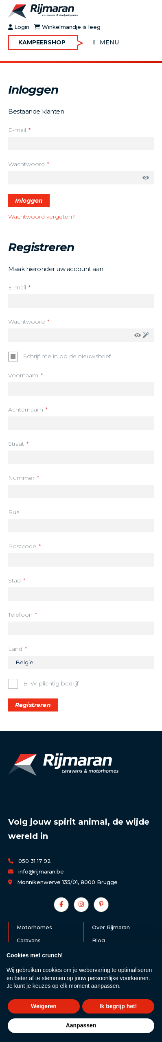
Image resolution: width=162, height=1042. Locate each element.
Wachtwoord (26, 164)
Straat (16, 443)
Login (18, 27)
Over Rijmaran (111, 927)
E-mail (17, 130)
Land (15, 648)
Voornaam (23, 375)
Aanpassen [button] (81, 1025)
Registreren (33, 705)
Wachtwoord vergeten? (41, 216)
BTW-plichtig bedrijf (51, 683)
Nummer (21, 478)
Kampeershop (42, 42)
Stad (14, 580)
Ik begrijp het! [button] (118, 1006)
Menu (109, 42)
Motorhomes (34, 927)
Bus (13, 512)
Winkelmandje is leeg (67, 27)
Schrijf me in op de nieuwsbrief (67, 356)
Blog (98, 940)
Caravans (29, 940)
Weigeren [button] (44, 1006)
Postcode (22, 546)
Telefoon (20, 614)
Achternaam (25, 409)
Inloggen (29, 200)
